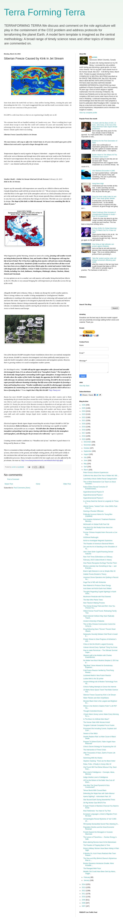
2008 (84, 903)
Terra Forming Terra (44, 12)
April (85, 467)
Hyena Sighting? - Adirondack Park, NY (97, 796)
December (88, 442)
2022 (84, 417)
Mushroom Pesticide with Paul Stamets (97, 597)
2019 (84, 427)
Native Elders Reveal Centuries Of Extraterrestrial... (95, 488)
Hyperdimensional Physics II (93, 498)
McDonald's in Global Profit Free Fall (96, 524)
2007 (84, 906)
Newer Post (9, 484)
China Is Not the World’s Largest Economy (98, 644)
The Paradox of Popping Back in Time (96, 845)
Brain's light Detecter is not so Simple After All (99, 571)
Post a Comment (13, 479)
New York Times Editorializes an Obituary (97, 557)
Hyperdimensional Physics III (93, 492)
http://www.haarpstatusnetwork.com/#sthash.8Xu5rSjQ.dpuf (42, 460)
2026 (84, 405)
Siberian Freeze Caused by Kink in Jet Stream (99, 695)
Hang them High (98, 183)
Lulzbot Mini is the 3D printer (93, 679)
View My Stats (84, 386)
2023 (84, 414)
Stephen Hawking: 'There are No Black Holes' (99, 761)
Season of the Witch (90, 733)
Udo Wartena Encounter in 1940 (103, 171)
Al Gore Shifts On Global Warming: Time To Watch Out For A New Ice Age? (104, 230)
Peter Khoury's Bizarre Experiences (95, 472)
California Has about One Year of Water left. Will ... (101, 475)
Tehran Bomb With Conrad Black (94, 790)
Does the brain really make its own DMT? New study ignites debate (104, 197)
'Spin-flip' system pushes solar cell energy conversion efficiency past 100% (104, 260)
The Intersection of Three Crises (94, 750)
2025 (84, 408)
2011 (84, 894)
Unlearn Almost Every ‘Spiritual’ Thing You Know (100, 647)
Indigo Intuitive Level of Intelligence (95, 777)
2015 (84, 439)
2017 (84, 433)
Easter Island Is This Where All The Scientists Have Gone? (104, 156)
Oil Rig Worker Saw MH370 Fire (94, 803)
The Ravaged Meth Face (92, 868)
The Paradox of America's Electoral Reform (98, 544)
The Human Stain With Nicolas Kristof (96, 722)
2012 (84, 891)
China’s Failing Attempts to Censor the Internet (99, 687)
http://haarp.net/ (55, 390)
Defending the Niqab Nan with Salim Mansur (99, 793)
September (88, 451)
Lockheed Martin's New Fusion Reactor (97, 675)
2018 (84, 430)
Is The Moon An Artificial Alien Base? (96, 719)
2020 (84, 424)
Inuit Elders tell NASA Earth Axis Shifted (97, 588)
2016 (84, 436)
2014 (84, 884)
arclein (94, 57)
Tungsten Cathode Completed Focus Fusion (98, 725)
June (86, 460)
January (87, 880)
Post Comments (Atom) (22, 488)
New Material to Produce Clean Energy (97, 585)
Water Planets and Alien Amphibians (96, 698)
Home (38, 484)
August (86, 454)
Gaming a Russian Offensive (93, 511)
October (87, 448)
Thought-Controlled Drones (92, 711)
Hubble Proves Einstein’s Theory (94, 574)
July (85, 457)
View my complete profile (88, 113)
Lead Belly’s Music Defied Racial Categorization (100, 479)
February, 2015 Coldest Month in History (97, 560)
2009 (84, 900)
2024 (84, 411)
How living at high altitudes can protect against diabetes (103, 245)
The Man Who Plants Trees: (93, 600)
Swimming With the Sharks (92, 758)
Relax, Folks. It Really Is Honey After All (97, 764)
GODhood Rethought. (91, 537)
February (87, 877)
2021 (84, 420)
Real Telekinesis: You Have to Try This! (97, 811)
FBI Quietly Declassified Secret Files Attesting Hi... (101, 824)
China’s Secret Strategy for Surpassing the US (99, 747)
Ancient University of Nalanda (93, 621)
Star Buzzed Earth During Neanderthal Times (99, 800)
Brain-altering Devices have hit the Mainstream (99, 842)
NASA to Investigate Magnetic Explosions (97, 541)
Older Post (67, 484)
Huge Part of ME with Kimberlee (94, 582)
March (86, 470)
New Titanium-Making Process (94, 603)
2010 (84, 897)
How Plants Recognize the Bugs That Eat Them (100, 563)
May (85, 464)
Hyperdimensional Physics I (93, 495)
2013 (84, 887)
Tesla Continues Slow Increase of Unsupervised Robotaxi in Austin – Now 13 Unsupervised (104, 214)
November (88, 445)
